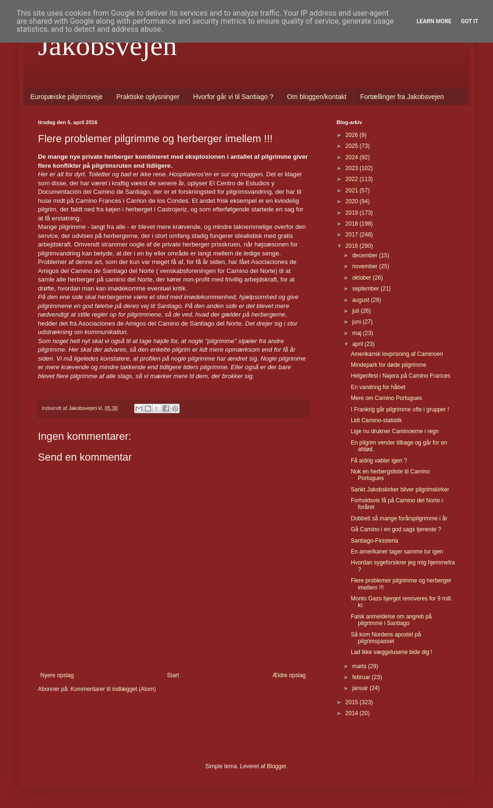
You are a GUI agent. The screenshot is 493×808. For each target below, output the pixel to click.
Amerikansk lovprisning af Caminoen (397, 354)
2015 (353, 702)
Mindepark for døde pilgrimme (388, 365)
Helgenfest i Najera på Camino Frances (400, 375)
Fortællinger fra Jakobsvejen (402, 96)
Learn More (434, 21)
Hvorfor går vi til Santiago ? (233, 96)
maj (357, 333)
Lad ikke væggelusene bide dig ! (391, 652)
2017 (353, 234)
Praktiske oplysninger (148, 96)
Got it (469, 21)
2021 (353, 190)
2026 (353, 135)
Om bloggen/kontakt (316, 96)
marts (360, 666)
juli (356, 311)
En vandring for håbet (378, 387)
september (366, 288)
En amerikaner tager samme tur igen (397, 551)
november (365, 266)
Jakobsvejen (107, 45)
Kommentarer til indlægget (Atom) (113, 689)
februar (362, 677)
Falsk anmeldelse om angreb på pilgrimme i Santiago (391, 619)
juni (357, 321)
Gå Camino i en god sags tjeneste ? (396, 529)
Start (173, 675)
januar (361, 688)
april (358, 344)
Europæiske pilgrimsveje (66, 96)
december (365, 255)
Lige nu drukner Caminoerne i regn (394, 431)
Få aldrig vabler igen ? (379, 460)
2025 (353, 146)
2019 (353, 212)
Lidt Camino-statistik (376, 420)
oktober (362, 277)
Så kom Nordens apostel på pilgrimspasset (386, 638)
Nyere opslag (57, 675)
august (361, 300)
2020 (353, 201)
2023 (353, 168)
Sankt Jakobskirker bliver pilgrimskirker (400, 489)
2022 (353, 179)
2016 (353, 246)
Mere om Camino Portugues (386, 398)
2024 (353, 157)
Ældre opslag (289, 675)
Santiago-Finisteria (374, 540)
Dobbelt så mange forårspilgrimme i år (399, 518)
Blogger (276, 766)
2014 (353, 713)
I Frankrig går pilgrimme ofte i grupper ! (400, 409)
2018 (353, 223)
